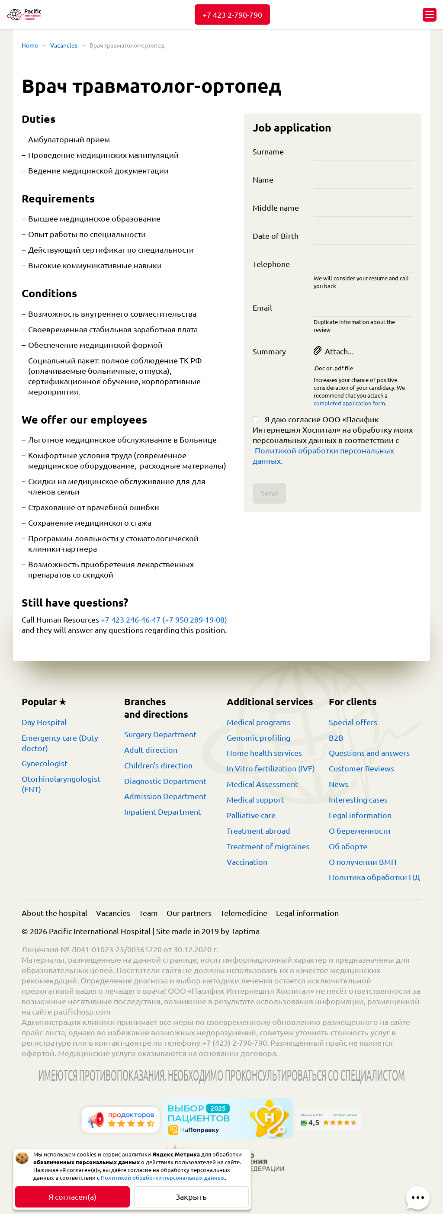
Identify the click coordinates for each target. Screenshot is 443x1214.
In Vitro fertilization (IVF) (271, 768)
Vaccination (247, 862)
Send (269, 493)
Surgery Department (160, 734)
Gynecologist (44, 763)
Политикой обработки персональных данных (163, 1178)
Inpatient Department (162, 811)
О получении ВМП (363, 862)
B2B (336, 737)
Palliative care (251, 815)
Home (30, 45)
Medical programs (258, 722)
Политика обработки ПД (374, 877)
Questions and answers (369, 752)
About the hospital (54, 913)
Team (148, 913)
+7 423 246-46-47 (131, 619)
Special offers (353, 722)
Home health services (264, 752)
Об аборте (348, 846)
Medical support (255, 799)
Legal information (360, 815)
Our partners (189, 913)
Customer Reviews (361, 768)
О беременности (360, 830)
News (338, 784)
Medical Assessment (262, 784)
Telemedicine (243, 913)
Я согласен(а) (72, 1196)
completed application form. (350, 403)
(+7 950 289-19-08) (194, 619)
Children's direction (158, 765)
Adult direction (150, 749)
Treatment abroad (258, 830)
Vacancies (63, 45)
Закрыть (191, 1196)
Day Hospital (44, 722)
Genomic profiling (258, 737)
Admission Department (165, 796)
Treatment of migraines (268, 846)
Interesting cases (358, 799)
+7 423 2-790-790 (232, 14)
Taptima (245, 931)
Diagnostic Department (165, 781)
